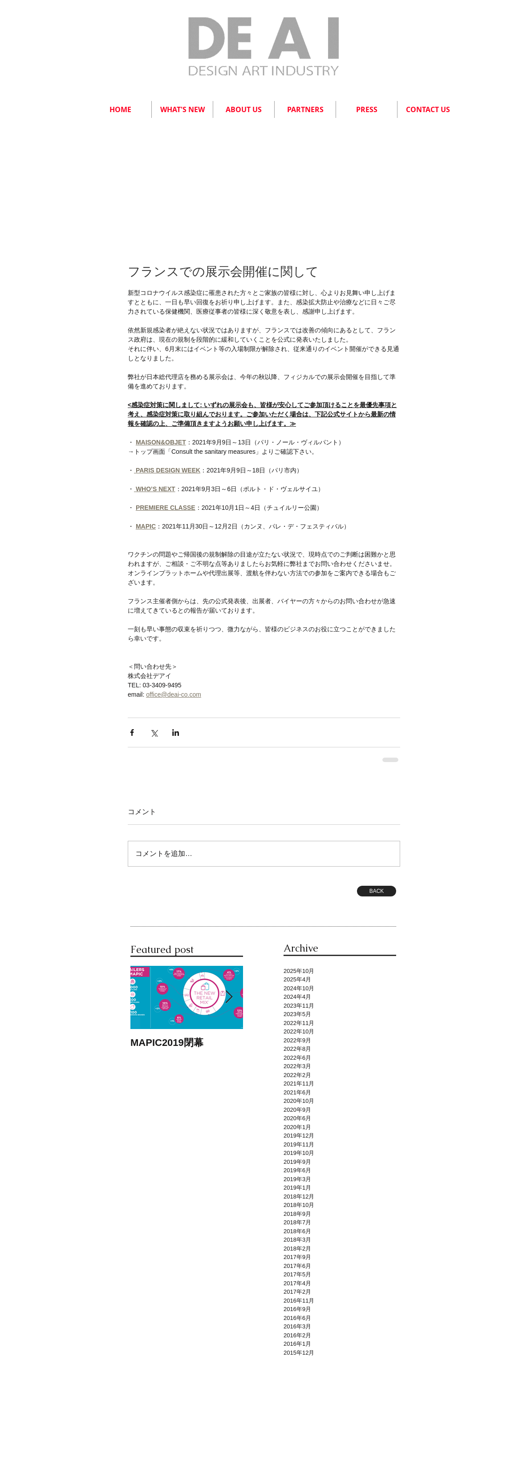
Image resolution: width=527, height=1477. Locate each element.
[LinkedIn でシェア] (175, 732)
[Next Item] (229, 998)
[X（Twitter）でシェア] (154, 732)
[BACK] (376, 891)
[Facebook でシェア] (132, 732)
